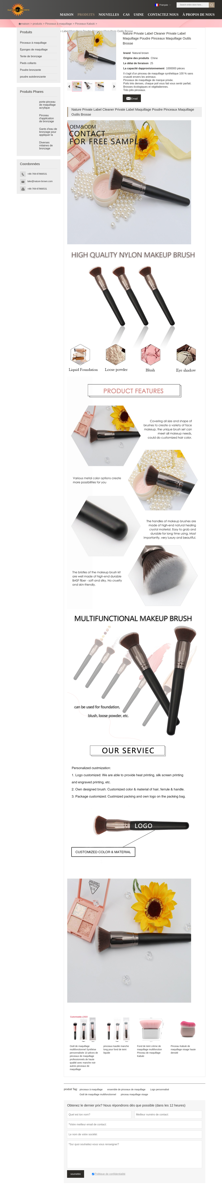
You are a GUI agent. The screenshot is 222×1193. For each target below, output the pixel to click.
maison (24, 23)
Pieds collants (28, 63)
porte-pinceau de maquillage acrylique (47, 104)
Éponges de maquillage (34, 49)
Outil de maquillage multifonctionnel (98, 1094)
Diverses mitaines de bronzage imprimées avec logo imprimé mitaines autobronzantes (48, 148)
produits (37, 23)
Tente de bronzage (31, 56)
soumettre (75, 1174)
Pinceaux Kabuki (85, 23)
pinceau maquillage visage (134, 1094)
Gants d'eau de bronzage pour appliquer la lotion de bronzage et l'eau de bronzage (48, 135)
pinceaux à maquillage (91, 1089)
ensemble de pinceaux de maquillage (126, 1089)
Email (132, 97)
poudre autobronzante (33, 76)
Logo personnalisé (159, 1089)
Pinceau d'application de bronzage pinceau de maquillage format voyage (47, 121)
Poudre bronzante (30, 69)
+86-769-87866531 (37, 174)
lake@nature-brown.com (40, 181)
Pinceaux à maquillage (58, 23)
